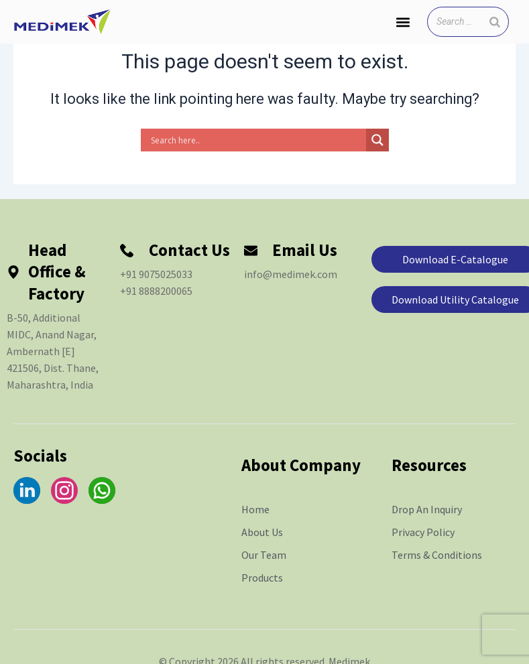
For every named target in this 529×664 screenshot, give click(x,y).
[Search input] (257, 140)
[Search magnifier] (377, 140)
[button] (403, 22)
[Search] (494, 21)
